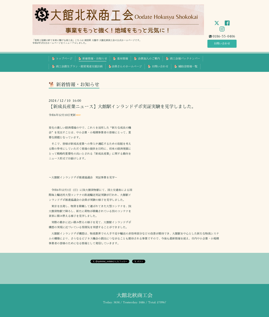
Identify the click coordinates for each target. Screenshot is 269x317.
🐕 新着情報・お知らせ (92, 58)
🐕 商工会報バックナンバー (183, 58)
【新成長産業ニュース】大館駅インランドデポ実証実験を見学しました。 (122, 106)
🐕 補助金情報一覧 (185, 66)
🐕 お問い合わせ (158, 66)
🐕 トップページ (62, 58)
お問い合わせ (222, 43)
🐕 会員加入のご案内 (147, 58)
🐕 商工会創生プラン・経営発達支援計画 (77, 66)
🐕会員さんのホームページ (125, 66)
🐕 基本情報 (120, 58)
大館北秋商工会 (134, 295)
